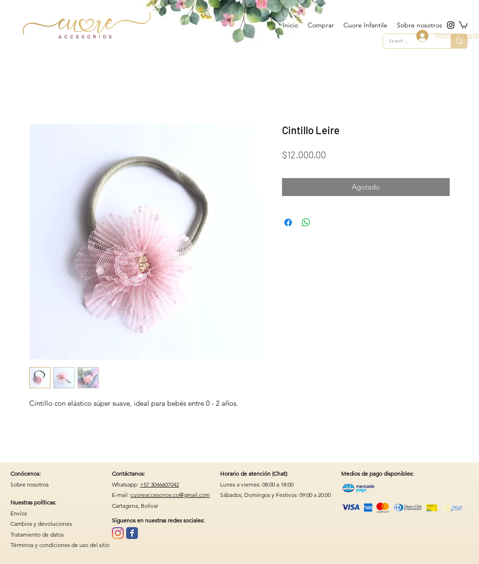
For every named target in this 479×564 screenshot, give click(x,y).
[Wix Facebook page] (132, 533)
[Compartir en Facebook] (288, 222)
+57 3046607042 (159, 484)
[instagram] (450, 25)
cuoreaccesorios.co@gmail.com (170, 494)
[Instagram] (118, 533)
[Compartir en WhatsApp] (306, 222)
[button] (463, 24)
